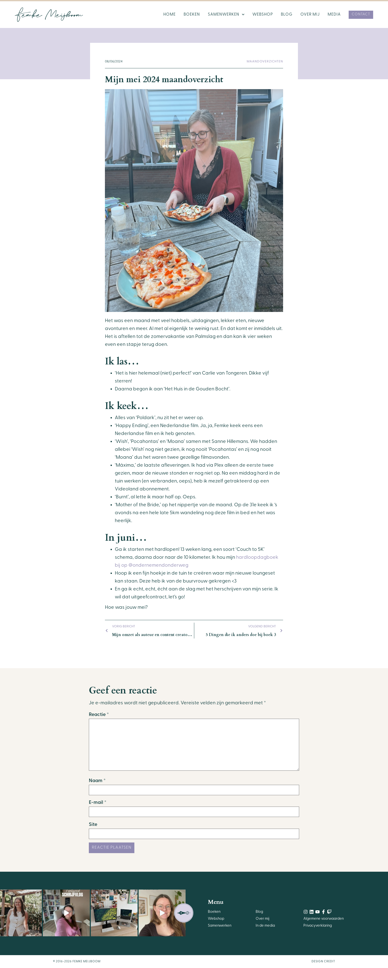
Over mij (310, 15)
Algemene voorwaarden (323, 919)
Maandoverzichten (265, 61)
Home (169, 15)
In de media (265, 926)
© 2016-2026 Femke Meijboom (76, 961)
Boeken (192, 15)
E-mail (97, 802)
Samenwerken (226, 14)
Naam (97, 780)
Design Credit (323, 961)
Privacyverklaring (317, 926)
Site (93, 824)
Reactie (99, 714)
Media (334, 15)
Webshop (262, 15)
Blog (286, 15)
